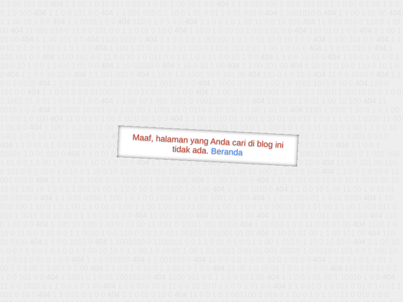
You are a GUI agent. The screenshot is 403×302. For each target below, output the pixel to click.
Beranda (227, 151)
